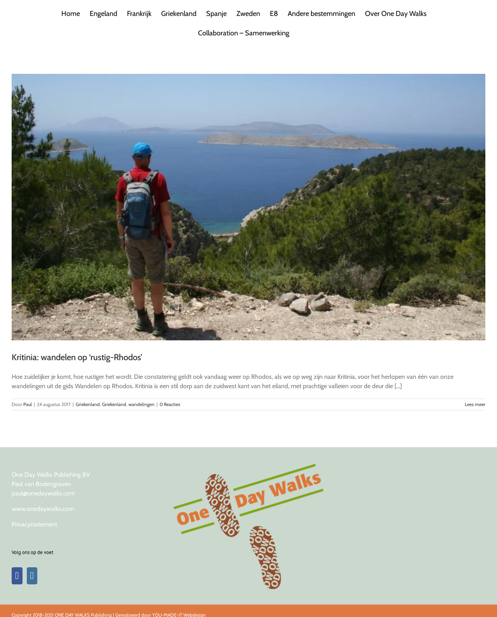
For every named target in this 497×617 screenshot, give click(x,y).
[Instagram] (32, 575)
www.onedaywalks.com (43, 508)
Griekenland (88, 404)
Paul (27, 404)
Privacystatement (34, 524)
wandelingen (142, 404)
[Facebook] (17, 575)
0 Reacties (170, 404)
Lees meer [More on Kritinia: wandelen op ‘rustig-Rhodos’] (475, 404)
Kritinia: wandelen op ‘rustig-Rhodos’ (77, 357)
